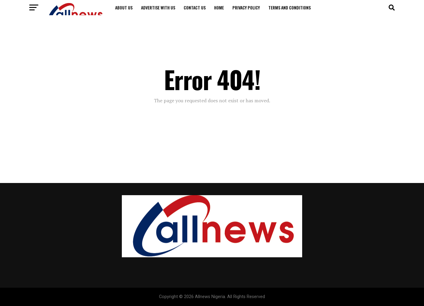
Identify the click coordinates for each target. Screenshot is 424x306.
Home (219, 7)
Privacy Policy (246, 7)
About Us (123, 7)
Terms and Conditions (289, 7)
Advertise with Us (158, 7)
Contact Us (195, 7)
